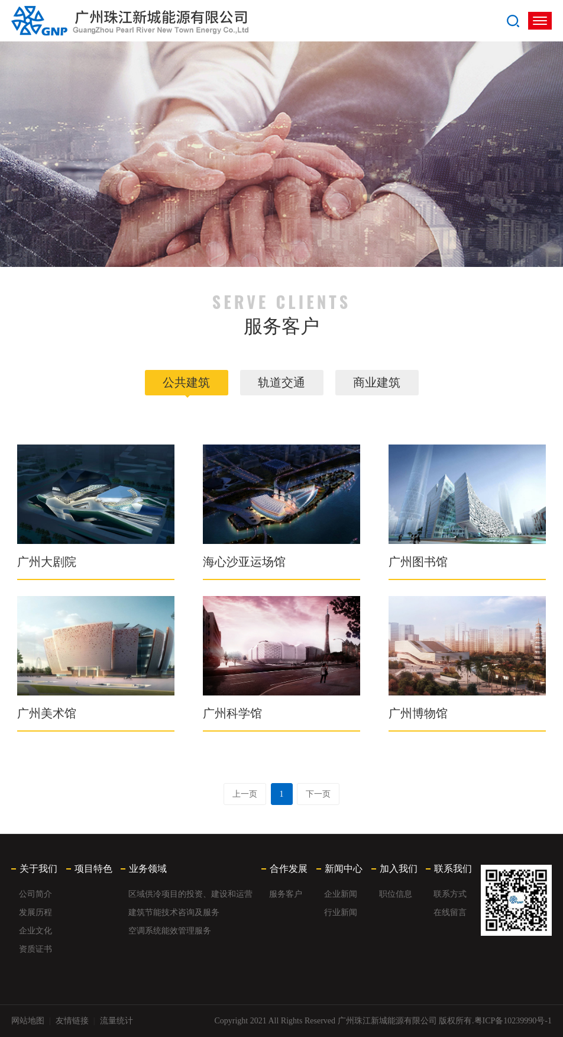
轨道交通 (281, 382)
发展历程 (35, 912)
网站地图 (27, 1020)
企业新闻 (340, 894)
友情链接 (72, 1020)
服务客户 (285, 894)
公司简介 (35, 894)
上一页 (244, 794)
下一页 (318, 794)
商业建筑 (376, 382)
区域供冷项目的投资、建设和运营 (190, 894)
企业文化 (35, 930)
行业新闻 (340, 912)
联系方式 (450, 894)
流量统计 (116, 1020)
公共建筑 (186, 382)
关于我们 (38, 869)
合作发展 (289, 869)
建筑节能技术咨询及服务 (173, 912)
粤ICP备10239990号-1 (513, 1020)
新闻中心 (344, 869)
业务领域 (148, 869)
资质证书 (35, 949)
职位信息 (395, 894)
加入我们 (399, 869)
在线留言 (450, 912)
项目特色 (93, 869)
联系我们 (453, 869)
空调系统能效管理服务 (169, 930)
